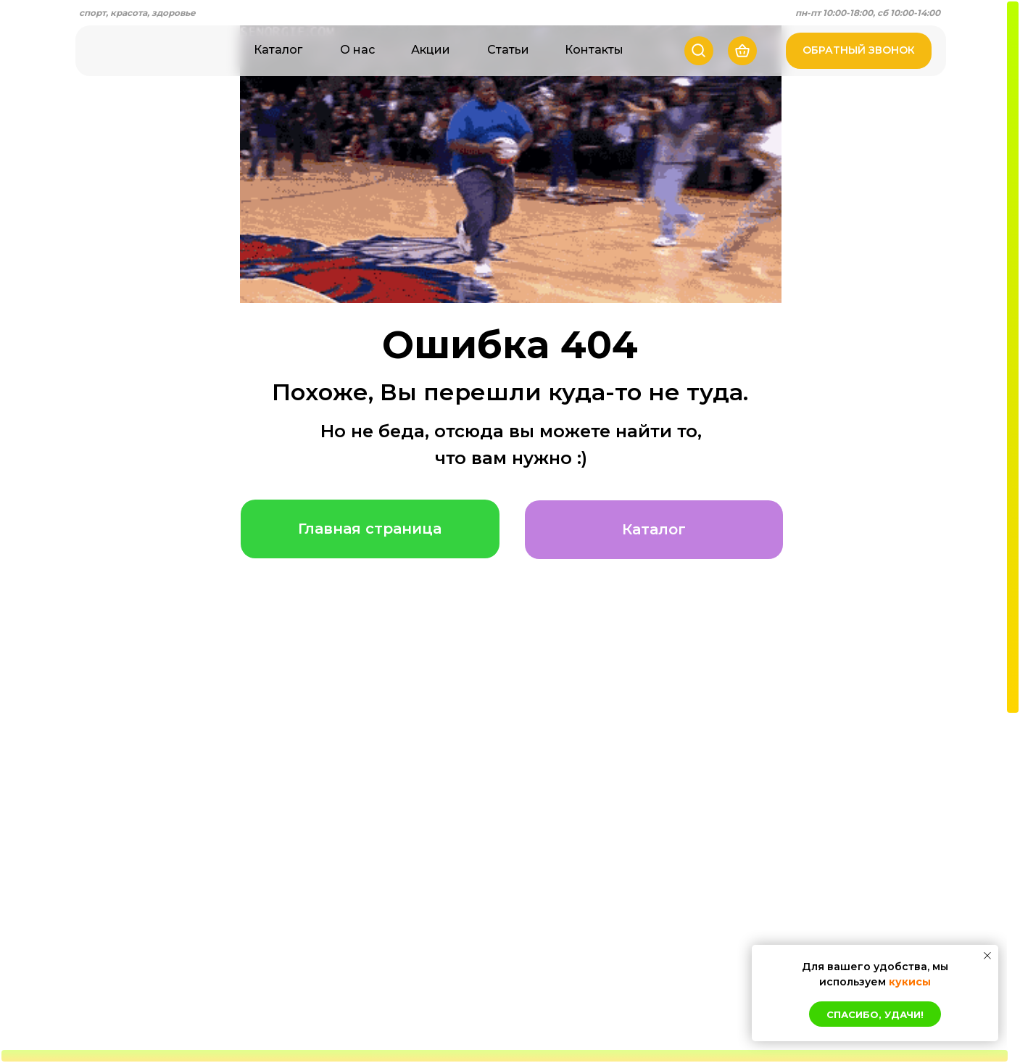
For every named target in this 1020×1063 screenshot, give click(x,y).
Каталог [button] (278, 50)
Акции (430, 50)
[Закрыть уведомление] (987, 955)
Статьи (508, 50)
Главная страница (369, 528)
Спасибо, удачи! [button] (875, 1014)
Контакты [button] (594, 50)
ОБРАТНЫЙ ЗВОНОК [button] (859, 50)
